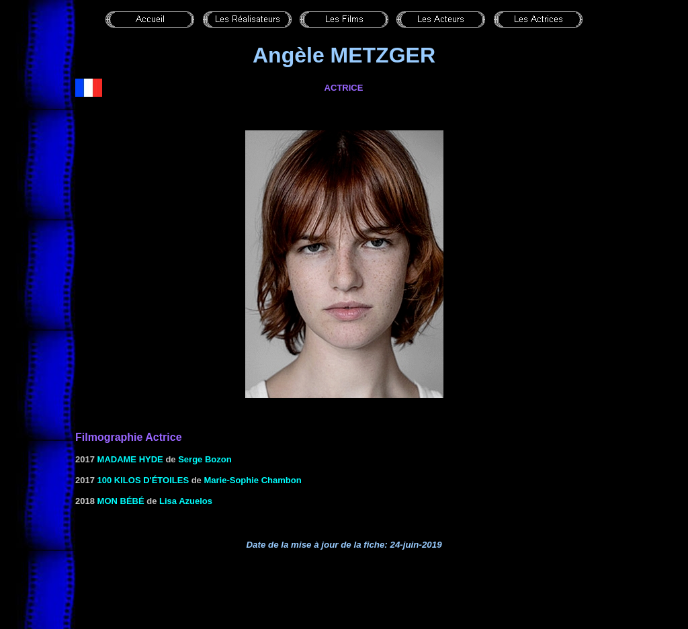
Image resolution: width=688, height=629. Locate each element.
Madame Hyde (130, 459)
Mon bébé (120, 501)
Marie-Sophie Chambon (252, 480)
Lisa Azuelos (185, 501)
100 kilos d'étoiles (143, 480)
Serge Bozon (204, 459)
